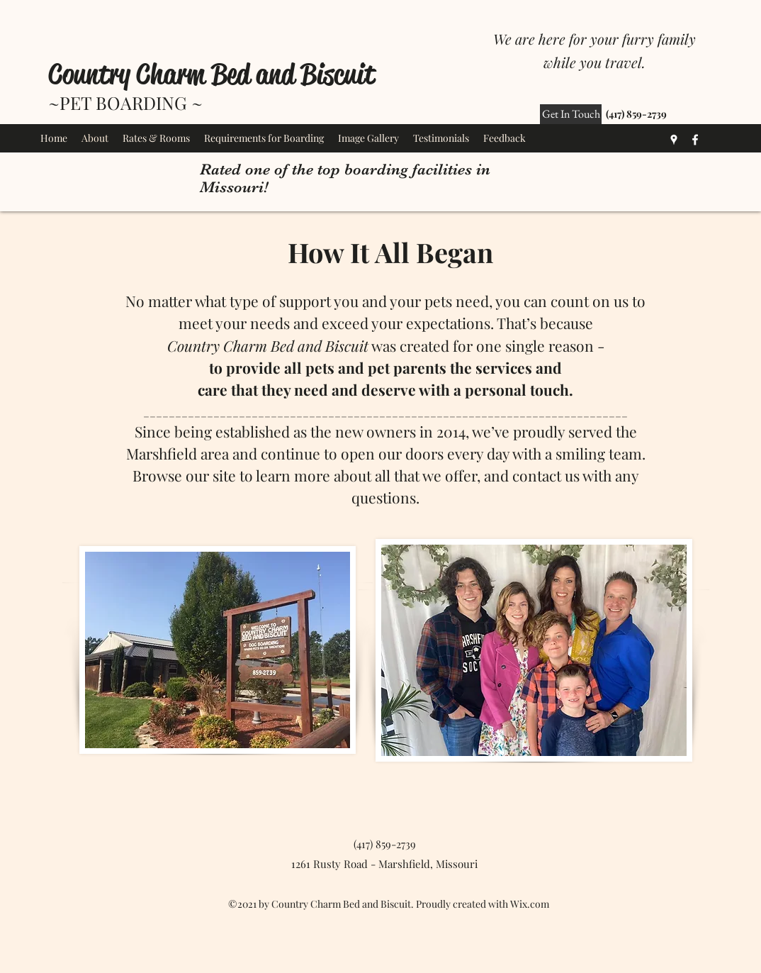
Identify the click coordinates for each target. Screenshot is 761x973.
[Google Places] (674, 140)
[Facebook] (695, 140)
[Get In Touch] (571, 114)
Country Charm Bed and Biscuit (211, 74)
